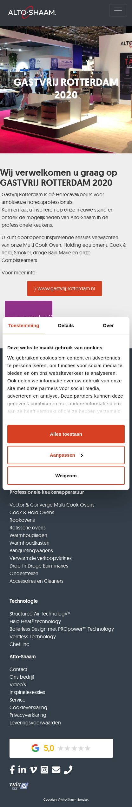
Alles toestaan (66, 434)
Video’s (18, 684)
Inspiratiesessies (27, 692)
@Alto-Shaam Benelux (73, 799)
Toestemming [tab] (23, 325)
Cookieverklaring (28, 707)
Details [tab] (66, 325)
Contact (18, 669)
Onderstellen (24, 573)
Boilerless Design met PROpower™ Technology (62, 629)
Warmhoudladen (28, 535)
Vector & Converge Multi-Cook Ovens (52, 504)
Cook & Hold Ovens (32, 512)
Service (17, 699)
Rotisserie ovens (28, 527)
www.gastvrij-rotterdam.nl (66, 288)
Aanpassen (66, 454)
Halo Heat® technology (35, 621)
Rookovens (22, 520)
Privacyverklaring (28, 715)
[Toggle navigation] (118, 10)
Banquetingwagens (31, 550)
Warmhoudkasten (30, 543)
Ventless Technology (33, 636)
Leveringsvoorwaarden (35, 722)
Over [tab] (108, 325)
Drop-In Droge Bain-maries (39, 565)
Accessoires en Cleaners (36, 581)
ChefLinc (19, 644)
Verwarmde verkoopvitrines (41, 558)
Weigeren (65, 475)
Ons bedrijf (22, 677)
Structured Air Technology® (40, 613)
